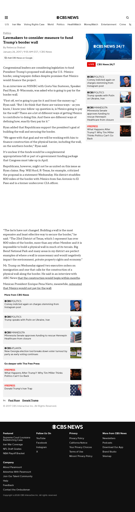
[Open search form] (127, 17)
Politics (60, 24)
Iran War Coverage (13, 444)
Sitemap (107, 456)
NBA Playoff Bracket (14, 453)
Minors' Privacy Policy (80, 456)
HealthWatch (74, 24)
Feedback (8, 485)
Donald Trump (30, 400)
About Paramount (12, 467)
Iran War (16, 24)
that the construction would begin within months (49, 278)
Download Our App (113, 447)
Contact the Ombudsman (16, 489)
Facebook (41, 443)
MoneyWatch (91, 24)
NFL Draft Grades (12, 449)
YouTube (41, 438)
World (51, 24)
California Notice (78, 443)
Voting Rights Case (34, 24)
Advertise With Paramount (17, 472)
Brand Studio (109, 451)
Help (5, 481)
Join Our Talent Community (17, 476)
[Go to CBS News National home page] (67, 17)
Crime (122, 24)
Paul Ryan (14, 400)
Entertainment (108, 24)
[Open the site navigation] (26, 17)
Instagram (41, 447)
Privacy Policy (76, 438)
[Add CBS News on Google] (18, 58)
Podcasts (107, 443)
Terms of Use (76, 451)
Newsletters (109, 438)
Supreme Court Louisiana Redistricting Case (16, 438)
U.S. (7, 24)
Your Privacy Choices (80, 447)
